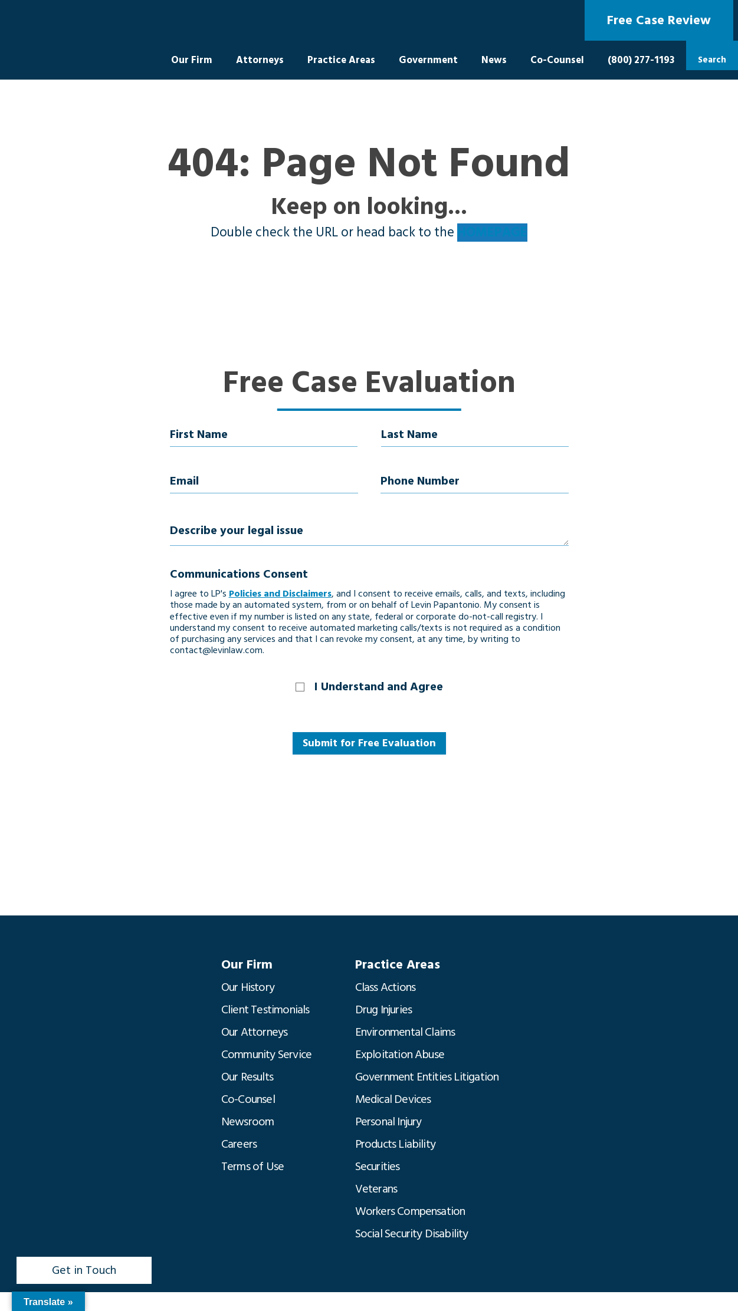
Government (428, 60)
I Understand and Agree (378, 686)
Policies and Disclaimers (280, 593)
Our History (247, 987)
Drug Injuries (383, 1010)
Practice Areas (341, 60)
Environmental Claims (405, 1032)
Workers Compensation (410, 1211)
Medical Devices (393, 1099)
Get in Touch (84, 1270)
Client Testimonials (265, 1010)
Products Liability (395, 1144)
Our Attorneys (254, 1032)
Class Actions (385, 987)
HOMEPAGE (492, 232)
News (494, 60)
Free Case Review (659, 20)
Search (712, 60)
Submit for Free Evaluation (369, 743)
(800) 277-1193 (641, 60)
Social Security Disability (411, 1234)
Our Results (247, 1077)
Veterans (376, 1189)
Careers (239, 1144)
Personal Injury (388, 1122)
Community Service (266, 1054)
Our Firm (191, 60)
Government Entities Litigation (427, 1077)
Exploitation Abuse (400, 1054)
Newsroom (247, 1122)
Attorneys (260, 60)
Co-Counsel (557, 60)
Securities (377, 1166)
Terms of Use (252, 1166)
